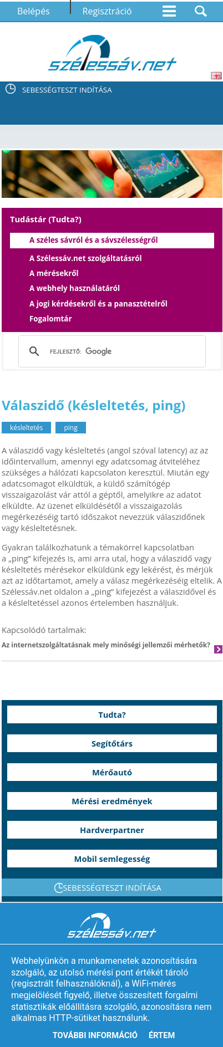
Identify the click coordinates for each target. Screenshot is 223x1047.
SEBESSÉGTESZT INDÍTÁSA (67, 90)
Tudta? (112, 714)
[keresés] (110, 351)
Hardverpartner (112, 829)
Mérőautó (112, 772)
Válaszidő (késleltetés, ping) (93, 405)
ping (70, 427)
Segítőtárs (112, 743)
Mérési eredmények (112, 800)
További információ (95, 1035)
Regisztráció (107, 11)
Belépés (33, 11)
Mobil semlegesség (112, 858)
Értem (162, 1035)
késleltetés (26, 427)
